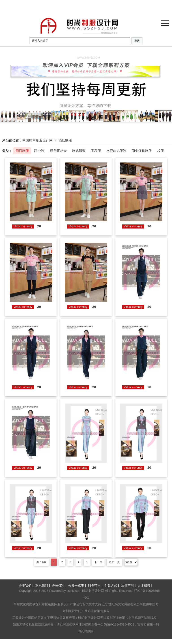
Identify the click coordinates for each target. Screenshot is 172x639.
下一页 (98, 562)
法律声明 (129, 585)
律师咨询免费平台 (91, 624)
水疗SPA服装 (116, 151)
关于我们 (26, 585)
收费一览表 (77, 585)
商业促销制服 (142, 151)
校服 (160, 151)
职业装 (39, 151)
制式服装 (79, 151)
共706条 (41, 562)
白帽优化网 (21, 604)
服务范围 (96, 585)
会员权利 (59, 585)
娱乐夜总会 (58, 151)
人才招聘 (145, 585)
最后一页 (114, 562)
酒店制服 (65, 140)
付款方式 (112, 585)
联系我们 (43, 585)
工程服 (96, 151)
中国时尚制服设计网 (37, 140)
